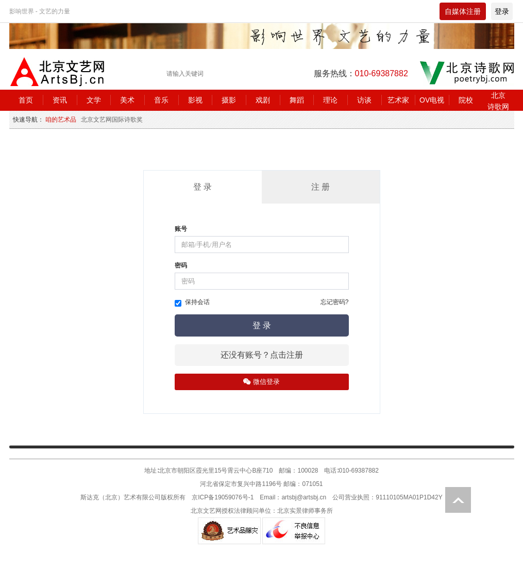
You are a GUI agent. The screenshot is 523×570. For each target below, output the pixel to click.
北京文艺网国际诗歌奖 (112, 119)
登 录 (202, 186)
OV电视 (431, 100)
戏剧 (263, 100)
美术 (127, 100)
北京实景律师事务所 (305, 510)
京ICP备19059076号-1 (223, 497)
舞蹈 (297, 100)
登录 (502, 11)
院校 (466, 100)
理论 (330, 100)
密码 (181, 265)
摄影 (229, 100)
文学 (94, 100)
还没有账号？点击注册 (262, 354)
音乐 (161, 100)
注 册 (320, 186)
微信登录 (261, 381)
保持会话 (192, 302)
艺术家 (398, 100)
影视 (195, 100)
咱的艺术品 (60, 119)
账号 (181, 228)
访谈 (364, 100)
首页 (26, 100)
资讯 (60, 100)
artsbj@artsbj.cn (303, 497)
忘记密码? (334, 302)
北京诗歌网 (498, 101)
